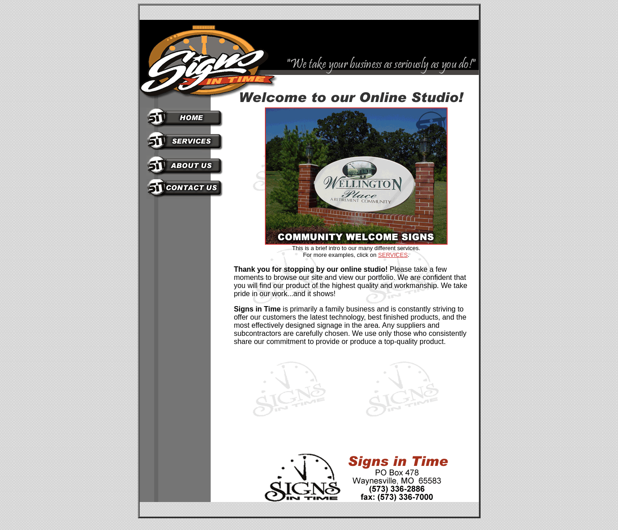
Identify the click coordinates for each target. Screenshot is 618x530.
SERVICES (393, 254)
